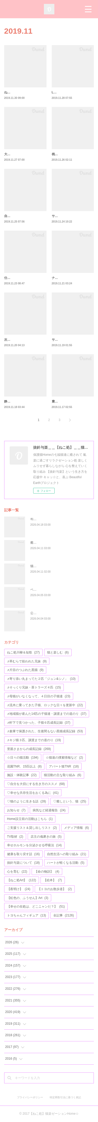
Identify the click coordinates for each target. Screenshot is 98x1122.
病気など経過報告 (49, 810)
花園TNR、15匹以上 (24, 766)
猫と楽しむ (58, 652)
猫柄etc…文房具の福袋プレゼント (54, 566)
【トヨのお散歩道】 (55, 889)
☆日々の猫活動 (22, 757)
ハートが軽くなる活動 (65, 863)
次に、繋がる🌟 (15, 339)
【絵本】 (52, 880)
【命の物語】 (46, 871)
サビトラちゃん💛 (65, 216)
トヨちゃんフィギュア (26, 915)
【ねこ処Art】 (21, 880)
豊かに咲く (59, 401)
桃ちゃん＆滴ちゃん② (67, 154)
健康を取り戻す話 (23, 854)
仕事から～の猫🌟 (17, 278)
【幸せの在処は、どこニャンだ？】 (36, 906)
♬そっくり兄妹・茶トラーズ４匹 (34, 687)
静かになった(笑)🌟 (18, 401)
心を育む (17, 871)
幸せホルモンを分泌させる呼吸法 (34, 845)
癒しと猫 (36, 542)
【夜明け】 (18, 889)
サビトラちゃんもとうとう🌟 (72, 339)
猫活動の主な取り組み (62, 775)
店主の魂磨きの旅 (46, 836)
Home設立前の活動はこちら (30, 819)
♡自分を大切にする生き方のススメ (36, 784)
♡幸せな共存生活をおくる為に (33, 793)
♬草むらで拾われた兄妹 (27, 661)
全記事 (63, 915)
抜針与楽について (23, 863)
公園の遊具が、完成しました (50, 613)
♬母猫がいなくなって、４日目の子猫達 (38, 696)
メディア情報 (76, 828)
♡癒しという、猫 (69, 801)
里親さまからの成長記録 (29, 749)
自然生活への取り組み (66, 854)
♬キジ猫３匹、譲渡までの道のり (34, 740)
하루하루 (36, 519)
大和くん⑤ (12, 154)
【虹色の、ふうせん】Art (27, 898)
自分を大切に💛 (15, 216)
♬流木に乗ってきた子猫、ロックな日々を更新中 (45, 705)
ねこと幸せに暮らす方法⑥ (23, 92)
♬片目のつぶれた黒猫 (25, 670)
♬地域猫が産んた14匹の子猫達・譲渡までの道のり (47, 714)
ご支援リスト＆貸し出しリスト (32, 828)
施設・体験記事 (22, 775)
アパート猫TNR (64, 766)
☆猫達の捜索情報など (64, 757)
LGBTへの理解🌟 (64, 92)
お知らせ (16, 810)
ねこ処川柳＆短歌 (23, 652)
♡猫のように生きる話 (26, 801)
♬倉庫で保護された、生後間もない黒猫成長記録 (45, 731)
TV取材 (15, 836)
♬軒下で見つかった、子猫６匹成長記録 (38, 722)
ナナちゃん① (61, 278)
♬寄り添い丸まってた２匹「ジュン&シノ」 (41, 679)
